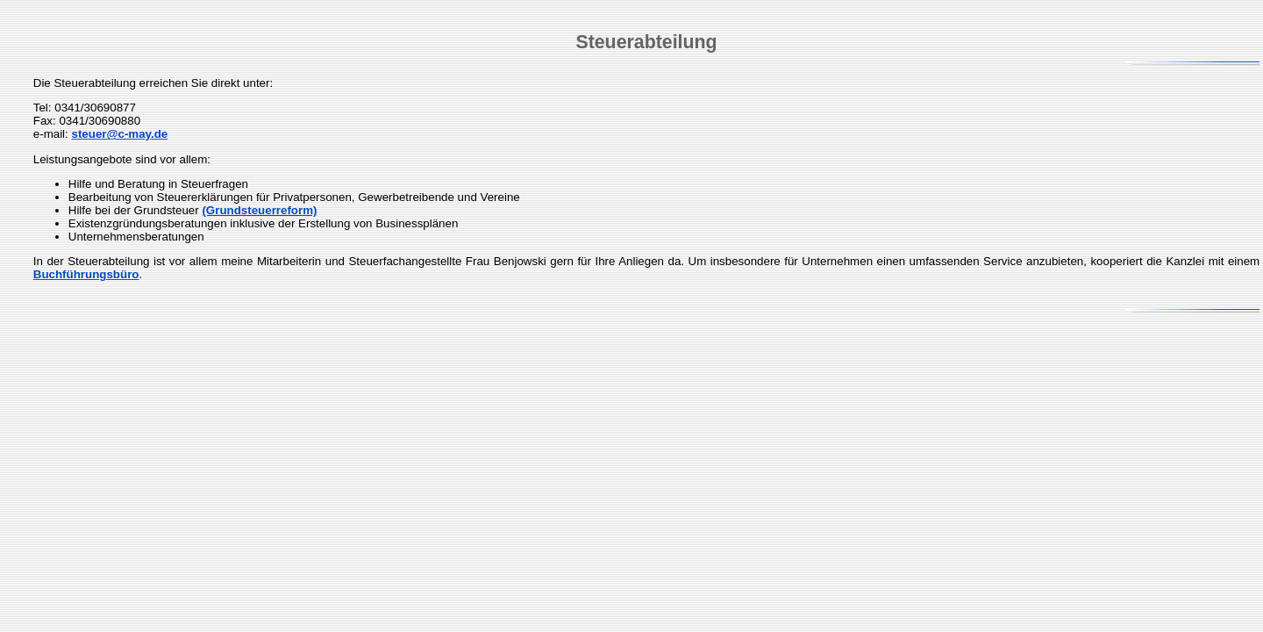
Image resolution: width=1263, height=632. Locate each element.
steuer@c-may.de (119, 133)
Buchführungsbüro (86, 274)
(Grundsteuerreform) (259, 210)
